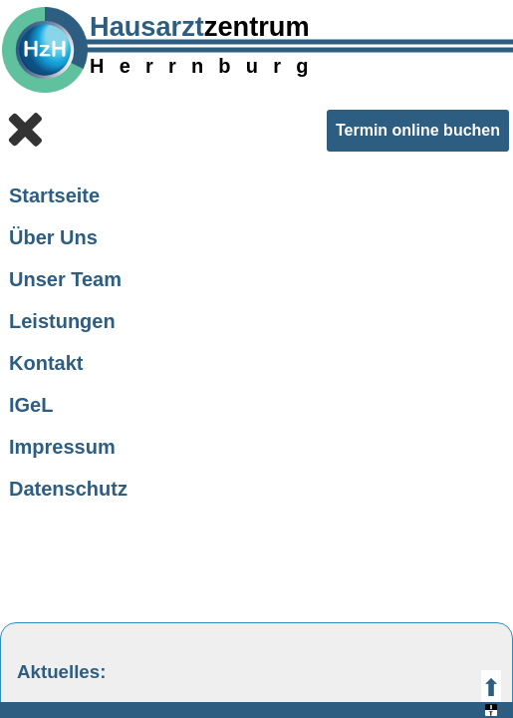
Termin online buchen (418, 130)
